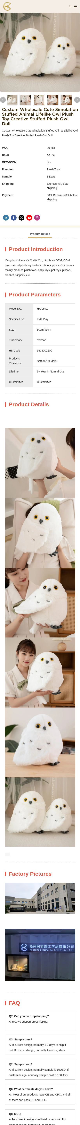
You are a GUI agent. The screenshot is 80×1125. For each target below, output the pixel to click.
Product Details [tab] (40, 234)
